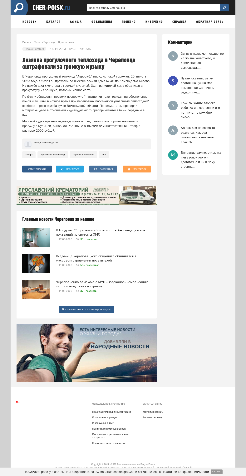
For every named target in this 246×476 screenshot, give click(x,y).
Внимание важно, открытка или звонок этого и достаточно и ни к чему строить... (201, 159)
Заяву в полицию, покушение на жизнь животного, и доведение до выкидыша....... (202, 60)
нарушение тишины (83, 154)
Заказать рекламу (152, 417)
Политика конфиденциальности (109, 428)
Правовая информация (104, 417)
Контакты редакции (153, 412)
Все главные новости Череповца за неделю (86, 309)
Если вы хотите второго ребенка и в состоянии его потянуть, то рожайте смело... (200, 110)
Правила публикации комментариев (111, 412)
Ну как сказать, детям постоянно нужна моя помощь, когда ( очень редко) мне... (197, 85)
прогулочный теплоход (53, 154)
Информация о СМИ (103, 423)
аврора (28, 154)
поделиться (69, 169)
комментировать (37, 168)
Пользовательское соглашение (108, 443)
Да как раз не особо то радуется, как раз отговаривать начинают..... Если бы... (200, 135)
